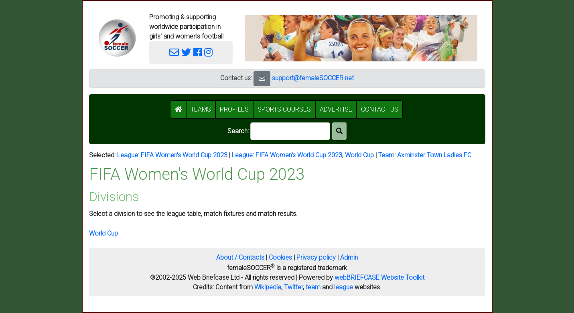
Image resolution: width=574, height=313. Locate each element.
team (313, 287)
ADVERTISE (336, 109)
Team (386, 155)
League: (244, 155)
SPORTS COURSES (284, 109)
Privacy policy (316, 257)
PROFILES (234, 109)
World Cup (359, 155)
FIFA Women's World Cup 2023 (184, 155)
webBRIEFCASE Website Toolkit (379, 277)
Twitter (293, 287)
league (343, 287)
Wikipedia (267, 287)
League (127, 155)
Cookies (280, 257)
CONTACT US (379, 109)
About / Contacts (240, 257)
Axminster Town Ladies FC (434, 155)
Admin (349, 257)
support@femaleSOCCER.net (313, 78)
